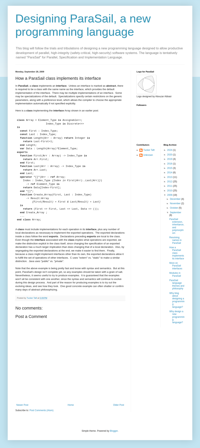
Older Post (118, 405)
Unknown (148, 155)
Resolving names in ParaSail (175, 240)
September (175, 212)
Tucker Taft (149, 150)
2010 (170, 190)
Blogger (114, 431)
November (175, 203)
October (174, 208)
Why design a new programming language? (176, 317)
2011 (170, 186)
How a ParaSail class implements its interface (176, 253)
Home (71, 405)
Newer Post (22, 405)
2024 (170, 150)
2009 (170, 195)
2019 (170, 159)
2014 (170, 172)
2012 (170, 181)
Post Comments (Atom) (41, 410)
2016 (170, 163)
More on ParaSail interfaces (175, 266)
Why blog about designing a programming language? (176, 300)
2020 (170, 154)
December (175, 199)
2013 (170, 177)
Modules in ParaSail (175, 274)
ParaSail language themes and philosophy (176, 284)
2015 (170, 168)
